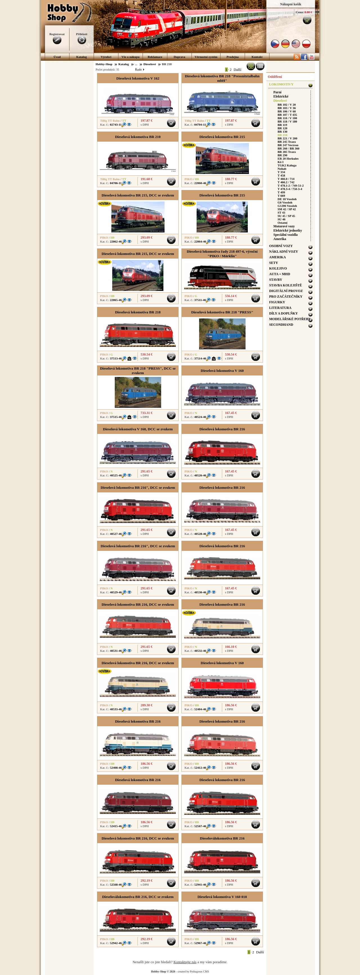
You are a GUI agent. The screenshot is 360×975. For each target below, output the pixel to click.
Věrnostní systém (206, 56)
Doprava (179, 56)
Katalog (81, 56)
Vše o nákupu (131, 56)
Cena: (300, 12)
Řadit (139, 69)
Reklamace (155, 56)
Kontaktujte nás (185, 962)
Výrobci (106, 56)
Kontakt (256, 56)
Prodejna (232, 56)
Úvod (56, 56)
